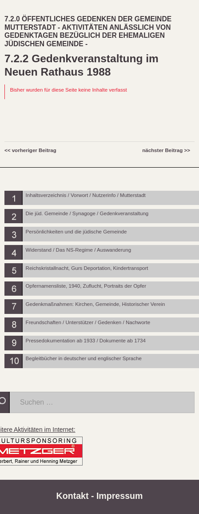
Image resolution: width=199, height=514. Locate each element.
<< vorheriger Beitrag (30, 150)
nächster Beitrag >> (166, 150)
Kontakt (72, 496)
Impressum (119, 496)
